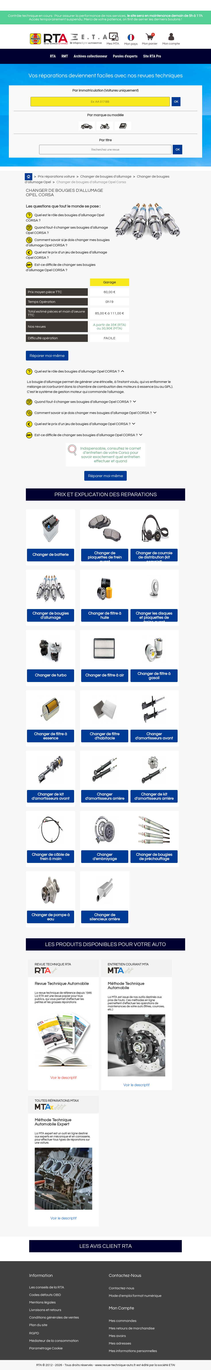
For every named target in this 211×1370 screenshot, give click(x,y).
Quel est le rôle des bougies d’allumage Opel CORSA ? (77, 371)
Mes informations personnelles (133, 1351)
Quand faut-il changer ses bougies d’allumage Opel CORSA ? (83, 402)
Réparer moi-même (47, 356)
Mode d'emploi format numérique (135, 1295)
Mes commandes (122, 1321)
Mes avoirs (117, 1336)
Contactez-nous (121, 1288)
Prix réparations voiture (56, 176)
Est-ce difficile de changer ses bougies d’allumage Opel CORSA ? (86, 435)
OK (178, 149)
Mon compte (121, 1308)
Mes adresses (120, 1343)
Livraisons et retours (45, 1310)
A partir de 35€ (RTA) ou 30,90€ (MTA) (109, 326)
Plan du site (38, 1325)
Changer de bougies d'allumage (105, 176)
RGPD (34, 1333)
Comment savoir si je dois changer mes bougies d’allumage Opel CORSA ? (93, 413)
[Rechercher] (105, 149)
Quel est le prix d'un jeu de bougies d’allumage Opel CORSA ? (82, 424)
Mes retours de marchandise (132, 1328)
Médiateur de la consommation (54, 1341)
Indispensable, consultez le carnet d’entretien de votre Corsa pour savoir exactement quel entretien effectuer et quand (110, 454)
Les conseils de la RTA (46, 1287)
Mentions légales (42, 1302)
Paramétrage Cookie (46, 1348)
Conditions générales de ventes (54, 1317)
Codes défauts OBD (45, 1295)
